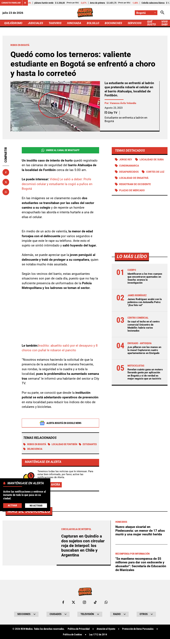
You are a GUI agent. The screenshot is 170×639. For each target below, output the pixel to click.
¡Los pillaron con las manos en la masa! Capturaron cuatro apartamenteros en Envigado (144, 350)
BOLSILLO (93, 23)
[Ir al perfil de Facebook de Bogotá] (63, 602)
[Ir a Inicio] (85, 12)
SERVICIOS (134, 23)
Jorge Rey (125, 159)
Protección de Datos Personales (138, 629)
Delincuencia (32, 448)
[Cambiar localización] (146, 12)
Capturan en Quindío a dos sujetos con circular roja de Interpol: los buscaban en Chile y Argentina (83, 545)
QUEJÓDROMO (13, 23)
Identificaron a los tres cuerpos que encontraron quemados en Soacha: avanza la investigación (145, 278)
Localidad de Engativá (133, 177)
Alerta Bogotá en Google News (60, 423)
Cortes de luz (155, 171)
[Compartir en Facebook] (5, 172)
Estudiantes (88, 444)
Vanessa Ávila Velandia (123, 103)
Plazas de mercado (132, 190)
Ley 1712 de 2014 (98, 634)
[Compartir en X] (5, 182)
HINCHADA (74, 23)
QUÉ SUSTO (151, 23)
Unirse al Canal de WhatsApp (60, 150)
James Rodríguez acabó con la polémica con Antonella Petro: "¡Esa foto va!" (145, 302)
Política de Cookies (72, 634)
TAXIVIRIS (55, 23)
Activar (12, 505)
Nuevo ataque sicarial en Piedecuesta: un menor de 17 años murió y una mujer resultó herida (140, 530)
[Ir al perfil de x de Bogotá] (73, 602)
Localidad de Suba (152, 159)
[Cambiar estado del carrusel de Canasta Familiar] (25, 3)
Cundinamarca (129, 165)
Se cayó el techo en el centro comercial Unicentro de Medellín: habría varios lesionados (144, 326)
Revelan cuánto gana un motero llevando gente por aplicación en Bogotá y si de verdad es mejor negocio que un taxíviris (145, 374)
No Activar (36, 505)
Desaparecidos (129, 171)
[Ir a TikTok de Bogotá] (95, 602)
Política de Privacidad (78, 629)
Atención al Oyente (106, 629)
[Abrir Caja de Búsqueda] (162, 12)
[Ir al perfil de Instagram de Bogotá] (84, 602)
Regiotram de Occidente (135, 184)
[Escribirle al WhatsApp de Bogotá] (106, 602)
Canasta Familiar (11, 2)
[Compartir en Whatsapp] (5, 192)
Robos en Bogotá (34, 444)
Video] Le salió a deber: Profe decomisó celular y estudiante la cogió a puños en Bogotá (57, 184)
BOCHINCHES (113, 23)
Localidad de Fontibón (62, 444)
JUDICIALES (35, 23)
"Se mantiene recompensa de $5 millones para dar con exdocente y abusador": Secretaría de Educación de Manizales (140, 564)
